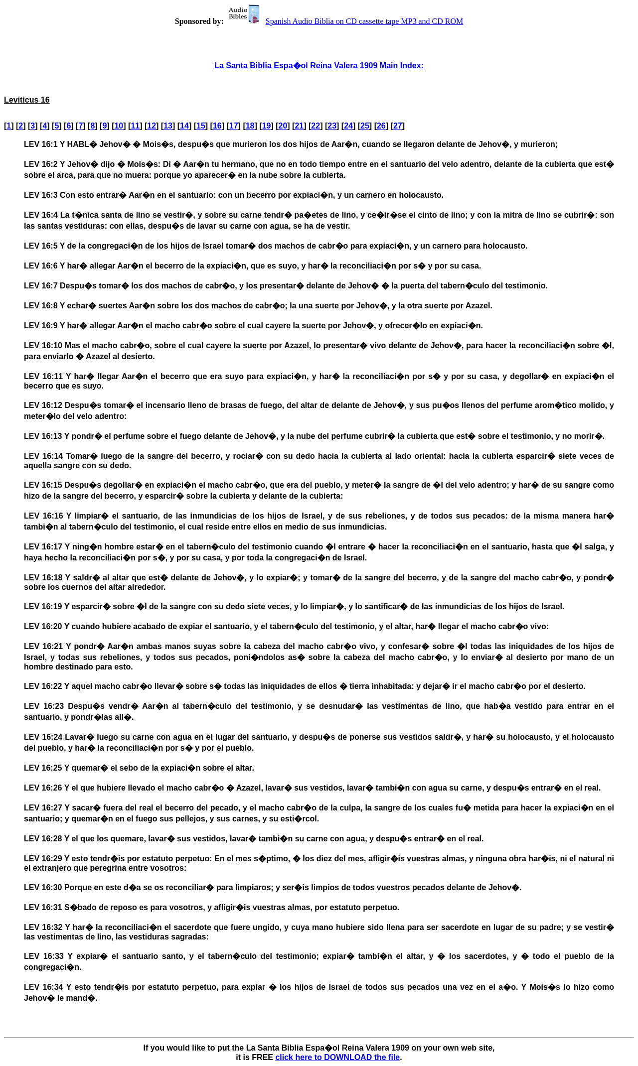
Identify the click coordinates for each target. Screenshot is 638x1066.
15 (200, 126)
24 (348, 126)
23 (331, 126)
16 (217, 126)
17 (233, 126)
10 (118, 126)
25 (364, 126)
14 (184, 126)
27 (397, 126)
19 (266, 126)
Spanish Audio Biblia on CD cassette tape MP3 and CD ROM (344, 21)
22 (315, 126)
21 (299, 126)
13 (167, 126)
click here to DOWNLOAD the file (337, 1057)
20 (283, 126)
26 (381, 126)
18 (250, 126)
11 (135, 126)
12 (151, 126)
